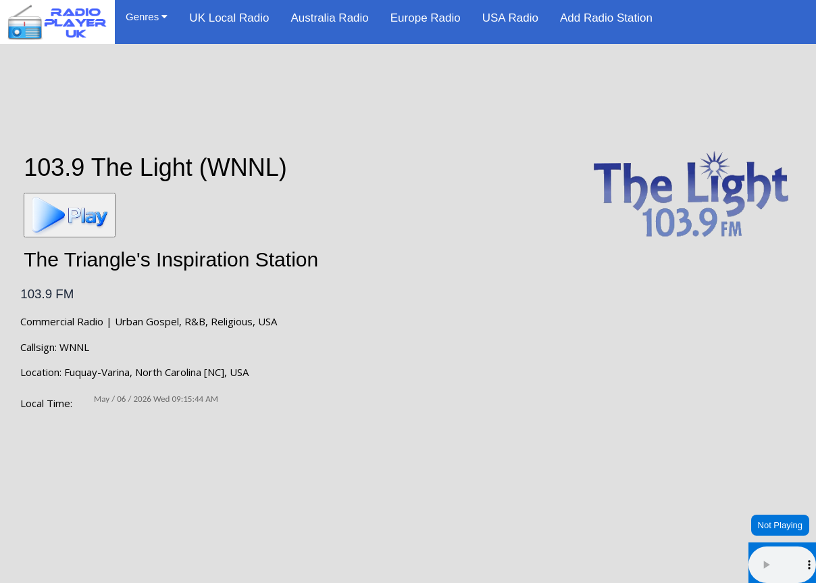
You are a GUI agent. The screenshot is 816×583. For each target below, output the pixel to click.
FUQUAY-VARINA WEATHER (408, 487)
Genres (147, 16)
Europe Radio (425, 17)
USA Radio (510, 17)
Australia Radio (329, 17)
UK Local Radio (229, 17)
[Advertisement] (408, 89)
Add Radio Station (606, 17)
